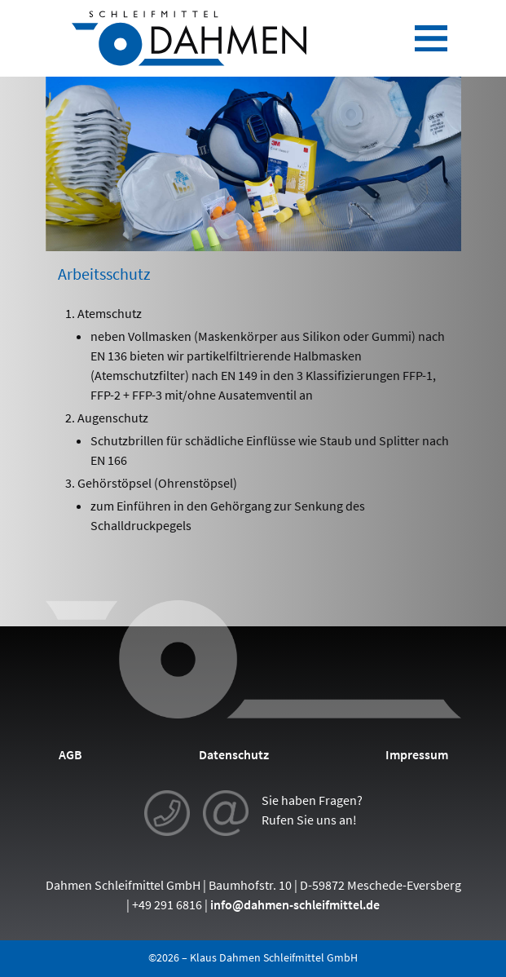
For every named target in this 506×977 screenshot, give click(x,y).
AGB (70, 754)
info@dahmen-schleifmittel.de (295, 904)
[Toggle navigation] (431, 38)
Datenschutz (234, 754)
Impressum (416, 754)
